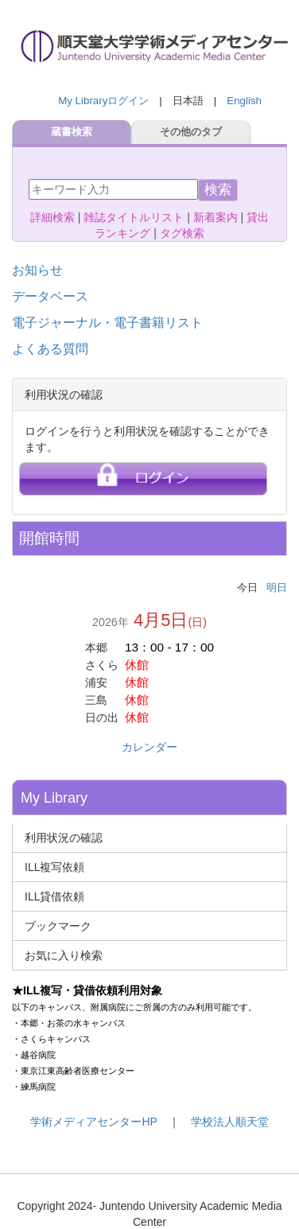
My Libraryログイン (103, 101)
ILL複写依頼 (54, 867)
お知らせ (37, 270)
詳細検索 (52, 217)
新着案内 (215, 217)
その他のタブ (191, 132)
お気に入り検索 (64, 955)
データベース (50, 296)
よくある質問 (50, 349)
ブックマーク (58, 926)
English (244, 101)
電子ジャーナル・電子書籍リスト (107, 322)
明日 (276, 587)
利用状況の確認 (64, 837)
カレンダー (149, 747)
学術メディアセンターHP (93, 1121)
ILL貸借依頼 (54, 896)
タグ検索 (182, 233)
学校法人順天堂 (230, 1121)
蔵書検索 (71, 132)
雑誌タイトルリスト (133, 217)
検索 (217, 189)
